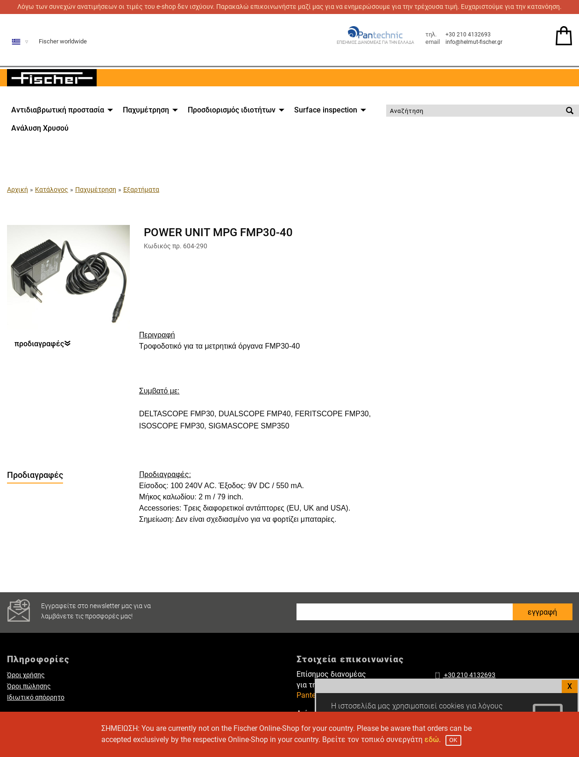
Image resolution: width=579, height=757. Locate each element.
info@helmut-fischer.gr (473, 42)
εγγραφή (542, 612)
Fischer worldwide (63, 41)
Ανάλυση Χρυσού (40, 128)
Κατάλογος (51, 189)
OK (453, 739)
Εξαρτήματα (141, 189)
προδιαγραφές (42, 344)
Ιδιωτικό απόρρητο (35, 697)
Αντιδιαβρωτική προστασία (57, 109)
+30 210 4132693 (468, 34)
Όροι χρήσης (26, 675)
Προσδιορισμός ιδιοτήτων (231, 109)
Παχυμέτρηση (146, 109)
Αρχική (17, 189)
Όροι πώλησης (29, 686)
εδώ (431, 739)
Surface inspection (325, 109)
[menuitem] (59, 110)
